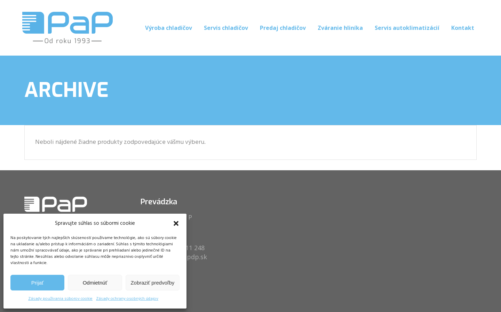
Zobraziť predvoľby (152, 283)
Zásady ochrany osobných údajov (127, 298)
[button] (176, 223)
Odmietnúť (95, 283)
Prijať (37, 283)
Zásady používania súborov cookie (60, 298)
